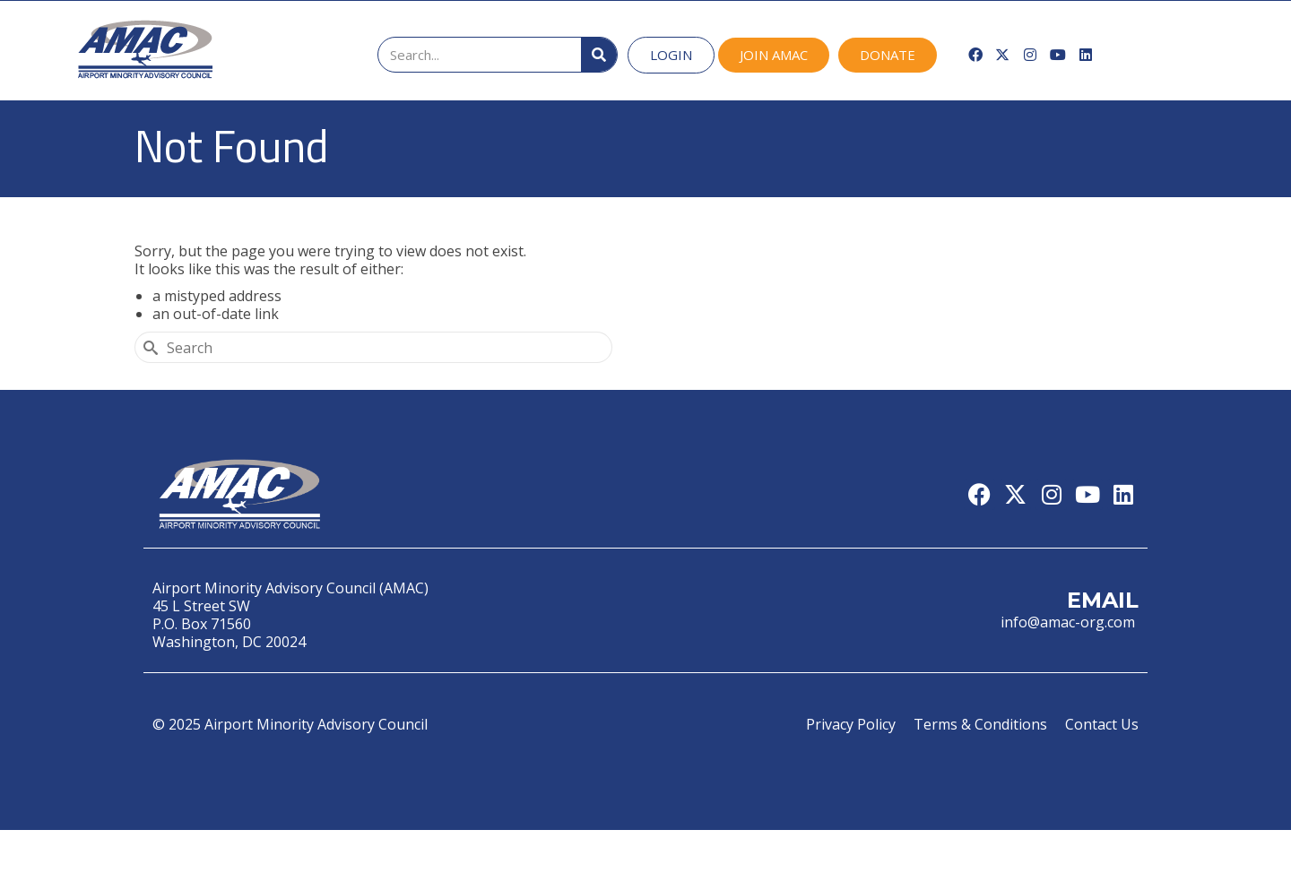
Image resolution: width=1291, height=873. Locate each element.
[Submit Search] (147, 347)
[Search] (599, 55)
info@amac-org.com (1070, 622)
